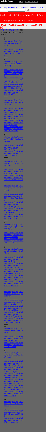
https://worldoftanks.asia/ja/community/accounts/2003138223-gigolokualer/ (13, 320)
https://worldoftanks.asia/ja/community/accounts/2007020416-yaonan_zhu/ (13, 381)
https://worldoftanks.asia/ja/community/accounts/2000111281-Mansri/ (13, 345)
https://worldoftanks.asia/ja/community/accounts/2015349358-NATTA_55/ (13, 363)
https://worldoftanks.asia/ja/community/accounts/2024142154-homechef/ (13, 284)
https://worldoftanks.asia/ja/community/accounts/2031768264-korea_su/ (13, 420)
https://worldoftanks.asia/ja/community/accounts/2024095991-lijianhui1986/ (13, 86)
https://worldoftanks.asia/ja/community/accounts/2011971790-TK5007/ (13, 147)
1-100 (30, 7)
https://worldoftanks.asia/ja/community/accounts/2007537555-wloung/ (13, 123)
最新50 (35, 7)
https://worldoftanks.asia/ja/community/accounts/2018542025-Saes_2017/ (13, 110)
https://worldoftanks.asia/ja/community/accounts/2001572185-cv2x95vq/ (13, 216)
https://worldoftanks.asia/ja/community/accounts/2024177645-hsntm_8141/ (13, 387)
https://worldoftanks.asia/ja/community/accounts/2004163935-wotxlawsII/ (13, 172)
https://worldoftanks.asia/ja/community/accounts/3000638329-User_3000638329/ (13, 413)
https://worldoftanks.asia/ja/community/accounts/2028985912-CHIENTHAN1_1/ (13, 52)
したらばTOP (5, 7)
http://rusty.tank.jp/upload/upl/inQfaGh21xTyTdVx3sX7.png (13, 251)
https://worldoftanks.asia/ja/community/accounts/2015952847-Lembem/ (13, 235)
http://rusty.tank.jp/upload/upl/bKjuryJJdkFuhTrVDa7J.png (13, 188)
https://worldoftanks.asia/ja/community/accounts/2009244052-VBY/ (13, 92)
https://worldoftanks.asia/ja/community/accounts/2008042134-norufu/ (13, 302)
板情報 (21, 2)
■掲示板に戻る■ (17, 7)
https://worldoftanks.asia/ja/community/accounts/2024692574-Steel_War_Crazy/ (13, 197)
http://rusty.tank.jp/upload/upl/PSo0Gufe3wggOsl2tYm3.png (13, 43)
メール (42, 7)
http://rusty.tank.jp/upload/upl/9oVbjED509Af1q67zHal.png (13, 139)
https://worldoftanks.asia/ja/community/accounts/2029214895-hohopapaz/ (13, 204)
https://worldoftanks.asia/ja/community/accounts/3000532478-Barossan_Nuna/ (13, 178)
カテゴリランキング (31, 2)
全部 (26, 7)
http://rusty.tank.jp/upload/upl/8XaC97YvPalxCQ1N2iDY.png (13, 294)
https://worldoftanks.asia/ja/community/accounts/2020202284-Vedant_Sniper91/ (13, 73)
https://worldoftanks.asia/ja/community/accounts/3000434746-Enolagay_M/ (13, 375)
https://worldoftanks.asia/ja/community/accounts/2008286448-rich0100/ (13, 129)
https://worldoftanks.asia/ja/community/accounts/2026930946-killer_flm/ (13, 80)
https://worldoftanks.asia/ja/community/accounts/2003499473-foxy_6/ (13, 394)
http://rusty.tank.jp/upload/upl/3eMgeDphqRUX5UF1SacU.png (13, 227)
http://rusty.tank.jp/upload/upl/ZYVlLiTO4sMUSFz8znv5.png (13, 163)
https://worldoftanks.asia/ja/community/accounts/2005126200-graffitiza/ (13, 308)
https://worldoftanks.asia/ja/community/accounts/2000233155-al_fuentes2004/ (13, 314)
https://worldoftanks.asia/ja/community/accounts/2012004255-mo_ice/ (13, 339)
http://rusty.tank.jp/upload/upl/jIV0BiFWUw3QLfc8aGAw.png (13, 102)
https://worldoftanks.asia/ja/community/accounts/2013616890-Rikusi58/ (13, 117)
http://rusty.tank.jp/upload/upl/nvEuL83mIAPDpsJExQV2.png (13, 355)
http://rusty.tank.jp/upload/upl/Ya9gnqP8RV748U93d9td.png (13, 330)
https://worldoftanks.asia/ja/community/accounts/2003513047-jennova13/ (13, 265)
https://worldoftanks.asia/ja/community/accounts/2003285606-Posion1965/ (13, 271)
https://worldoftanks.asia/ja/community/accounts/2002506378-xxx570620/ (13, 277)
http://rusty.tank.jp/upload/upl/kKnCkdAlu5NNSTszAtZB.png (13, 64)
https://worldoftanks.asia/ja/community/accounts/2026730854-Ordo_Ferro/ (13, 241)
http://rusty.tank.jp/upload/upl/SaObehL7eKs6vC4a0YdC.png (13, 404)
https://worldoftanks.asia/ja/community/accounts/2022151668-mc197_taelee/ (13, 210)
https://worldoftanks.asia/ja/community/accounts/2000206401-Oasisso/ (13, 369)
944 (2, 30)
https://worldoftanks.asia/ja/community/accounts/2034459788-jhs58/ (13, 259)
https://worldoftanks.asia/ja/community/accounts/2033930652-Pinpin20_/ (13, 153)
